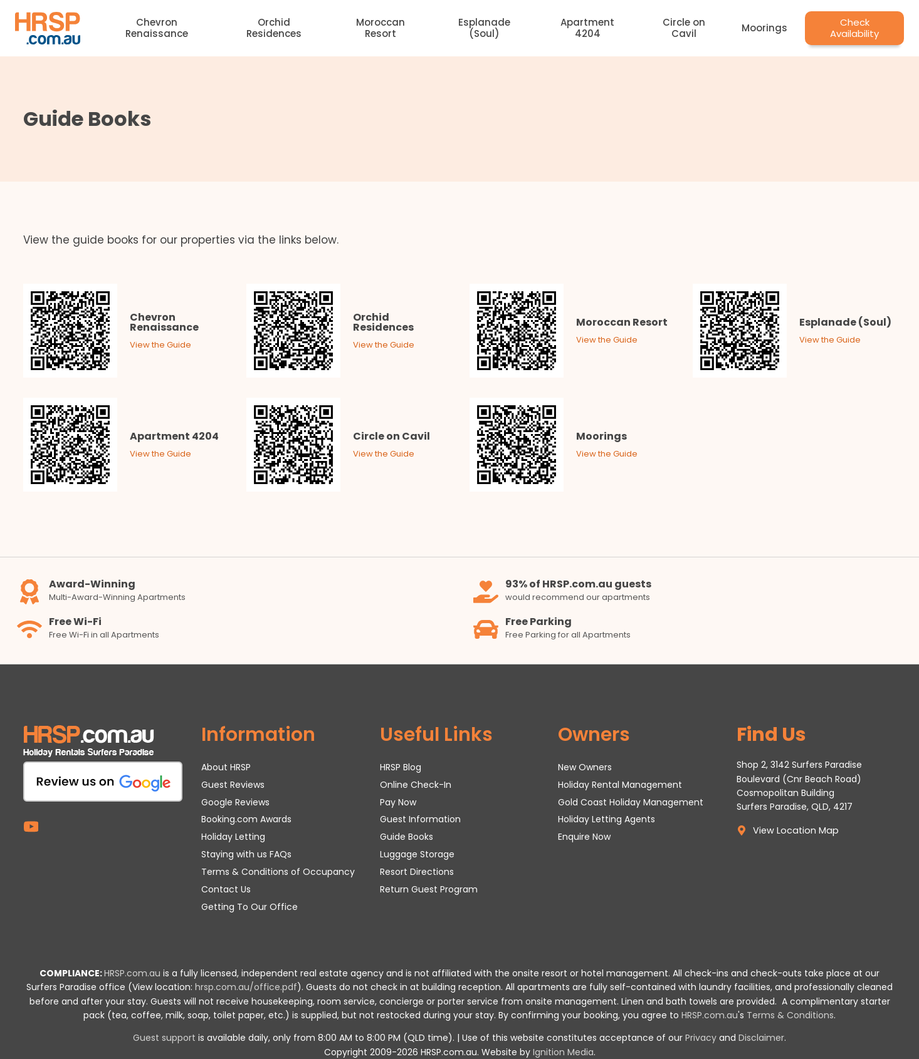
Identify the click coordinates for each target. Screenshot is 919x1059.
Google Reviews (235, 802)
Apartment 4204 (587, 28)
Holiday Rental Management (620, 784)
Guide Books (406, 836)
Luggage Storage (417, 854)
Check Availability (854, 28)
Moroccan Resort (380, 28)
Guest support (164, 1037)
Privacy (701, 1037)
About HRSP (226, 767)
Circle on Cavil (684, 28)
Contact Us (226, 889)
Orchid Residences (274, 28)
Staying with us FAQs (246, 854)
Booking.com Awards (246, 819)
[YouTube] (31, 827)
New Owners (585, 767)
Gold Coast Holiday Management (630, 802)
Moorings (764, 27)
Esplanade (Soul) (484, 28)
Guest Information (420, 819)
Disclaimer (761, 1037)
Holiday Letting (233, 836)
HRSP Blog (400, 767)
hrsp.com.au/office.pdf (246, 987)
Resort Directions (417, 871)
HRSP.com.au (132, 973)
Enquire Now (584, 836)
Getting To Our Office (249, 907)
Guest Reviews (233, 784)
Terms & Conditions (790, 1015)
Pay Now (398, 802)
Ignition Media (563, 1052)
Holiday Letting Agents (606, 819)
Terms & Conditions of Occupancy (278, 871)
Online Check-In (415, 784)
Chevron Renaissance (156, 28)
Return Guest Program (429, 889)
